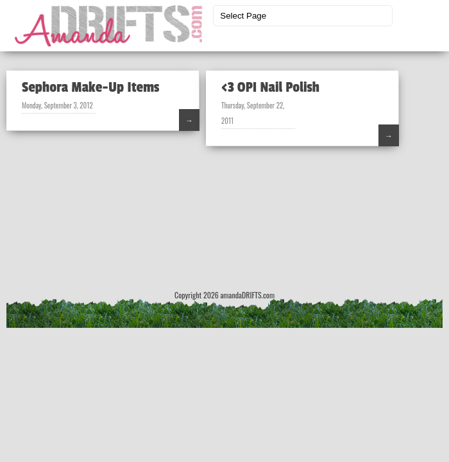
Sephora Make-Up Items (90, 87)
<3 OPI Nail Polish (270, 87)
